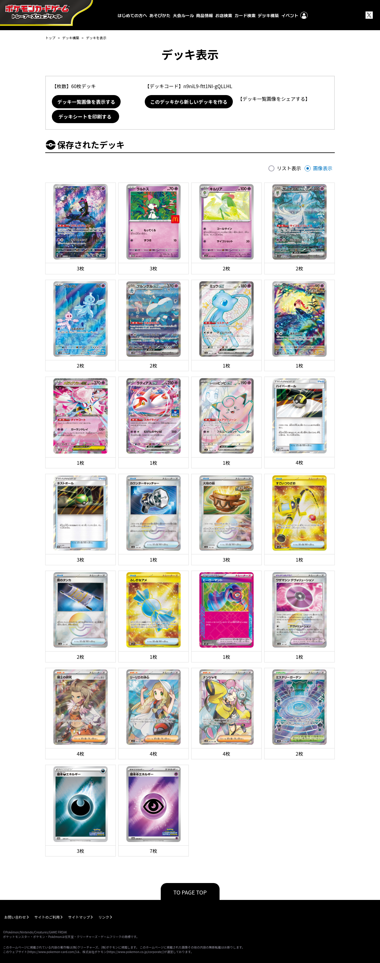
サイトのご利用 (47, 917)
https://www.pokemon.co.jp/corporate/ (135, 951)
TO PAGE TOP (190, 892)
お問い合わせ (15, 917)
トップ (50, 37)
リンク (103, 917)
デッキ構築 (70, 37)
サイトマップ (79, 917)
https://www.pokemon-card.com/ (51, 951)
